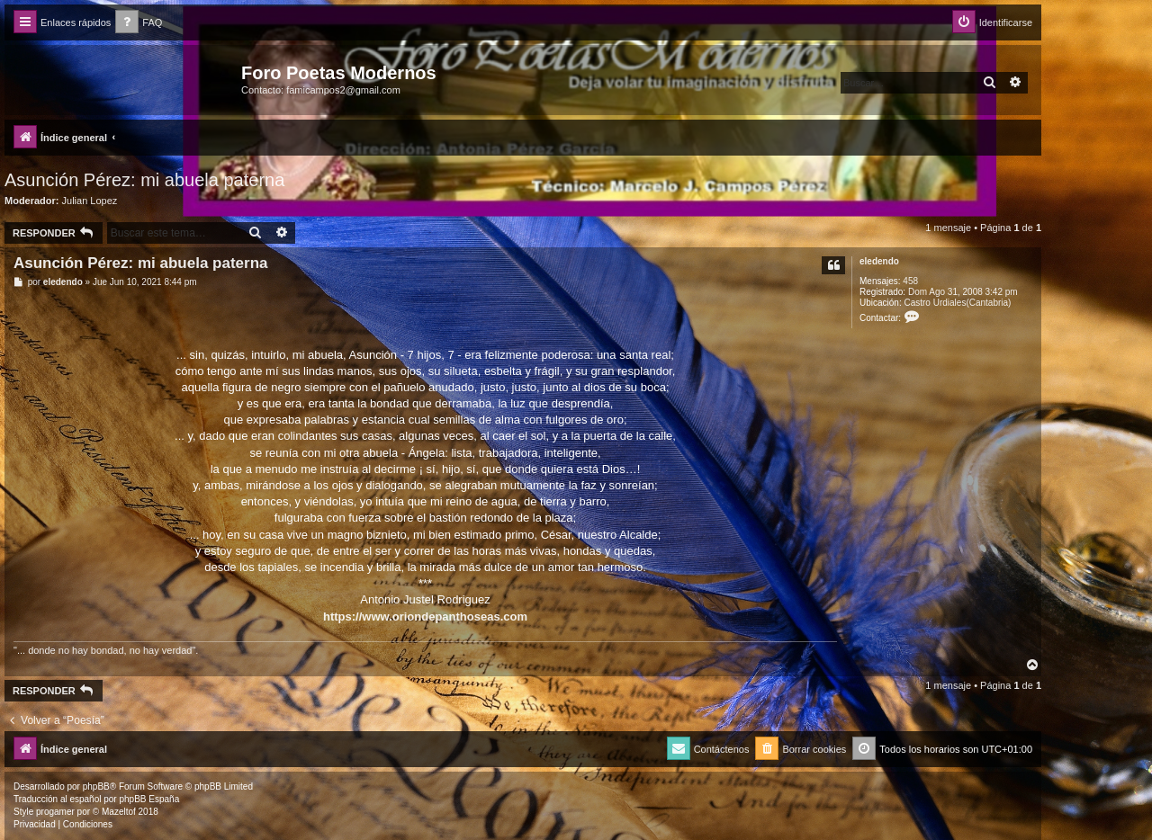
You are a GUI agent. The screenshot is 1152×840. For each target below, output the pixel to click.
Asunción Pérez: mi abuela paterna (144, 180)
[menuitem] (138, 23)
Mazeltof (119, 812)
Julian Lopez (90, 200)
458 (910, 281)
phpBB (96, 786)
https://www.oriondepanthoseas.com (425, 616)
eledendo (879, 261)
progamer (55, 812)
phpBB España (149, 799)
